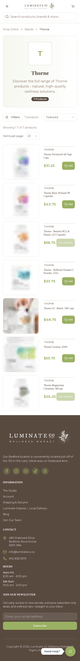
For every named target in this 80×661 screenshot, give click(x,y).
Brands (29, 29)
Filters (12, 117)
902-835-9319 (17, 558)
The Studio (10, 490)
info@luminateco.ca (22, 552)
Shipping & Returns (15, 502)
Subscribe (40, 625)
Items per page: (13, 136)
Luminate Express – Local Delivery (25, 508)
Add (68, 165)
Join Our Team (12, 520)
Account (8, 496)
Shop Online (11, 29)
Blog (6, 514)
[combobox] (60, 117)
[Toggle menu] (7, 6)
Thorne (49, 149)
